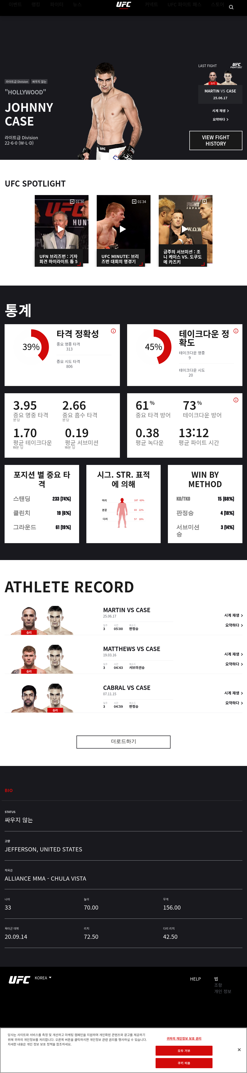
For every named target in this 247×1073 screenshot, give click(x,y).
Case (143, 610)
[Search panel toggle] (231, 18)
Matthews (119, 649)
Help (195, 978)
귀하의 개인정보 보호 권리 (184, 1038)
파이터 (53, 18)
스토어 (219, 18)
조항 (218, 985)
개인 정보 (222, 991)
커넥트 (162, 18)
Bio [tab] (9, 790)
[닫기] (239, 1050)
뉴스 (71, 18)
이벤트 (14, 18)
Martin (114, 610)
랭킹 (32, 18)
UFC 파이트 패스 (190, 18)
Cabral (114, 688)
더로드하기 (123, 741)
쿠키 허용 (184, 1063)
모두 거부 (184, 1050)
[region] (123, 1050)
